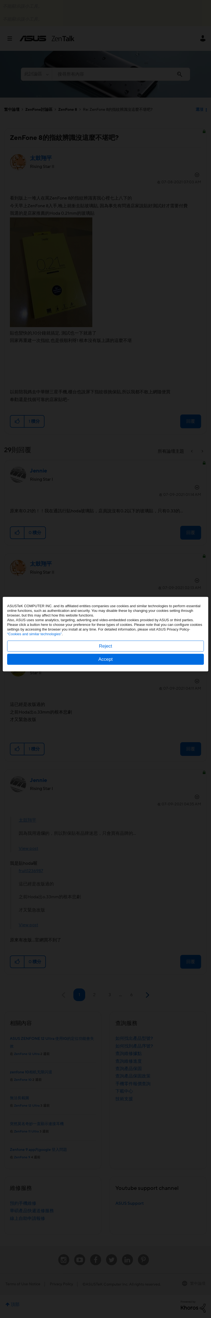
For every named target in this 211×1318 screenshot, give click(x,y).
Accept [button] (105, 684)
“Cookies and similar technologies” (34, 659)
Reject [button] (105, 670)
